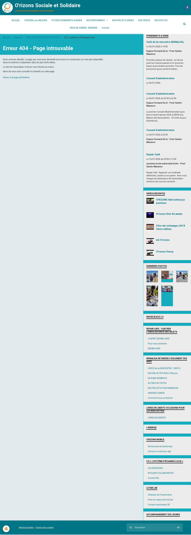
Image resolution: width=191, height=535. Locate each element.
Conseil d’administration (160, 78)
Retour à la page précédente (16, 78)
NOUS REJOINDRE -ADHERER (83, 28)
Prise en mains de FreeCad (160, 500)
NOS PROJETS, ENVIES (123, 20)
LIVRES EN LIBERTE (157, 418)
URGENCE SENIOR (156, 393)
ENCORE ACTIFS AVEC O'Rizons (163, 373)
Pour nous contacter (157, 344)
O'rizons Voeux (165, 252)
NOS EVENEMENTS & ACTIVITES (43, 38)
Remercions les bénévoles (160, 447)
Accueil (6, 38)
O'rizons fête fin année (169, 214)
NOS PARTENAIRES (96, 20)
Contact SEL (153, 478)
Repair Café (153, 154)
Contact (105, 28)
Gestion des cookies (45, 528)
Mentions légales (26, 528)
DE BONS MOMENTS (157, 378)
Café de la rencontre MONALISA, (165, 42)
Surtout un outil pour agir (159, 452)
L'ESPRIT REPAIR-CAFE (159, 339)
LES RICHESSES (155, 468)
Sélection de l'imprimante (160, 495)
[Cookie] (6, 528)
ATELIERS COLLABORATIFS (161, 473)
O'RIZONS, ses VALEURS (35, 20)
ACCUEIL (16, 20)
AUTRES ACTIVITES (157, 383)
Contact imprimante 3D (159, 505)
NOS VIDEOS (144, 20)
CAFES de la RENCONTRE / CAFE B (164, 369)
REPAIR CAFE (154, 349)
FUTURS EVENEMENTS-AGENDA (67, 20)
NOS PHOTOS (161, 20)
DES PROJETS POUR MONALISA (163, 388)
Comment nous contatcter (160, 398)
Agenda (18, 38)
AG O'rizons (163, 240)
